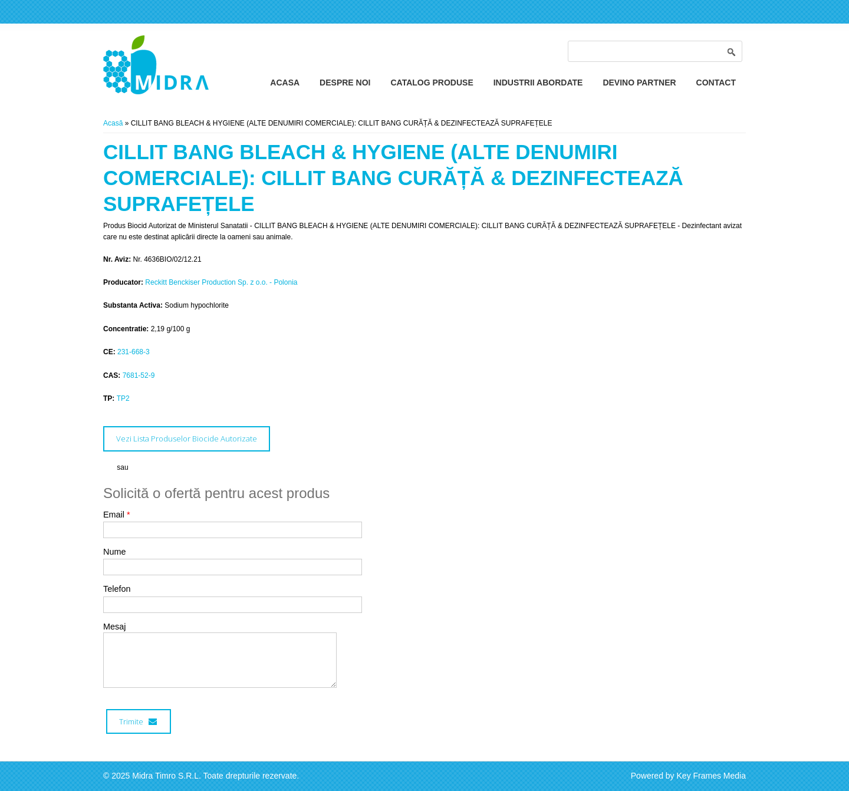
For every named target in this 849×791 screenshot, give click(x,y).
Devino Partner (639, 82)
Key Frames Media (711, 775)
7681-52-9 (139, 375)
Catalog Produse (431, 82)
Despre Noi (345, 82)
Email (116, 514)
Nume (114, 551)
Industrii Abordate (538, 82)
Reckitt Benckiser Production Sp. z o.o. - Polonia (221, 282)
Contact (716, 82)
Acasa (285, 82)
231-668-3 (133, 352)
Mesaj (114, 626)
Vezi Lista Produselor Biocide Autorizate (186, 438)
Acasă (113, 123)
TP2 (123, 398)
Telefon (116, 589)
